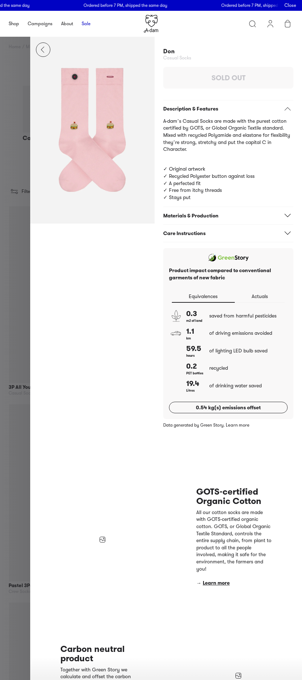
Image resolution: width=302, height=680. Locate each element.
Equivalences (203, 296)
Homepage (151, 24)
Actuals (260, 296)
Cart (287, 24)
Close (290, 5)
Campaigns (40, 23)
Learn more (238, 425)
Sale (86, 23)
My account (270, 24)
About (67, 23)
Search (252, 24)
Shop (14, 23)
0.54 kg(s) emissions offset (228, 407)
